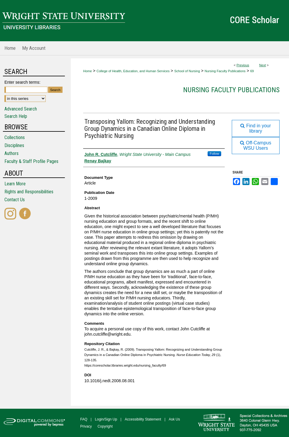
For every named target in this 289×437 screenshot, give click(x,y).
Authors (11, 153)
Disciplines (14, 145)
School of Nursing (187, 71)
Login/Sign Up (106, 419)
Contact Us (14, 199)
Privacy (86, 426)
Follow (214, 153)
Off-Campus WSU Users (255, 145)
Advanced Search (20, 109)
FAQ (83, 419)
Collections (14, 137)
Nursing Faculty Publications (225, 71)
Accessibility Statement (143, 419)
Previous (243, 65)
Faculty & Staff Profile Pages (31, 161)
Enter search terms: (22, 82)
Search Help (15, 116)
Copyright (105, 426)
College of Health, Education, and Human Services (133, 71)
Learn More (15, 184)
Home (87, 71)
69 (252, 71)
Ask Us (174, 419)
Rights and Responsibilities (28, 191)
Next (262, 65)
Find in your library (255, 128)
